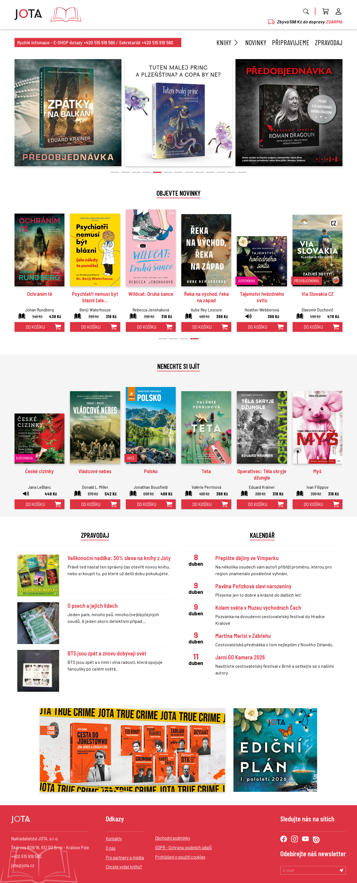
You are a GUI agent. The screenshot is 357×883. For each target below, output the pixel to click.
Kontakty (114, 838)
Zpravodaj (328, 42)
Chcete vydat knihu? (124, 866)
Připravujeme (290, 42)
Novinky (255, 42)
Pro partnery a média (125, 857)
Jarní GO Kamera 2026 (240, 657)
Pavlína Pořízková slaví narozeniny (253, 586)
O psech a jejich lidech (92, 605)
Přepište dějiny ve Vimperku (247, 558)
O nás (110, 848)
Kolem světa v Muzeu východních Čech (258, 607)
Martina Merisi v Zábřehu (243, 635)
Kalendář (262, 535)
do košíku (35, 327)
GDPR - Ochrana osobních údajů (183, 847)
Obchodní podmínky (172, 838)
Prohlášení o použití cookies (180, 857)
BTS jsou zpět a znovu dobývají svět (106, 653)
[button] (115, 172)
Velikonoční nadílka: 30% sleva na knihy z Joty (119, 558)
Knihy (228, 42)
